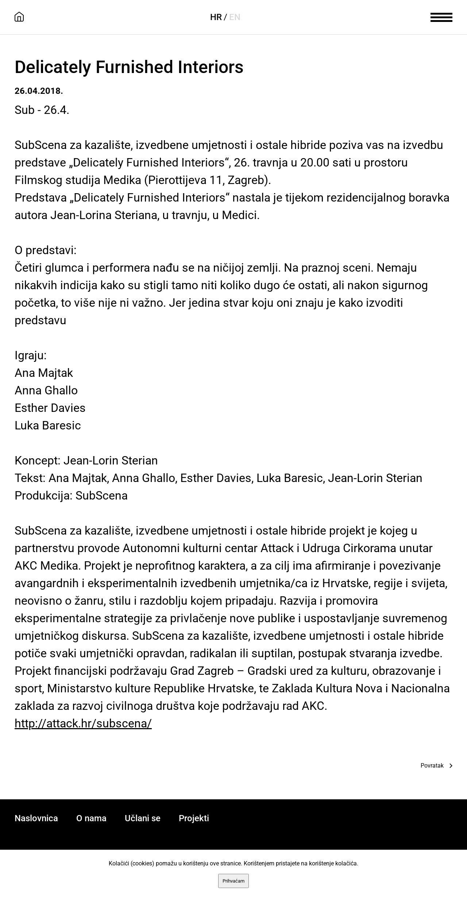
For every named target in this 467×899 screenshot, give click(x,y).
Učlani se (143, 818)
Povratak (432, 765)
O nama (91, 818)
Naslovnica (36, 818)
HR (216, 17)
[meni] (441, 16)
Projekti (194, 818)
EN (234, 17)
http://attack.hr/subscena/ (83, 723)
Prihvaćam (233, 881)
